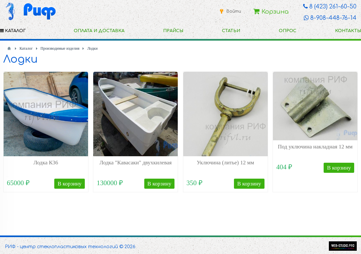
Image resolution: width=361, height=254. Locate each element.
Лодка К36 (45, 162)
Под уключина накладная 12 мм (315, 147)
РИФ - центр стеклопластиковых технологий (61, 246)
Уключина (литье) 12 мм (225, 162)
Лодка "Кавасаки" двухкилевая (135, 162)
